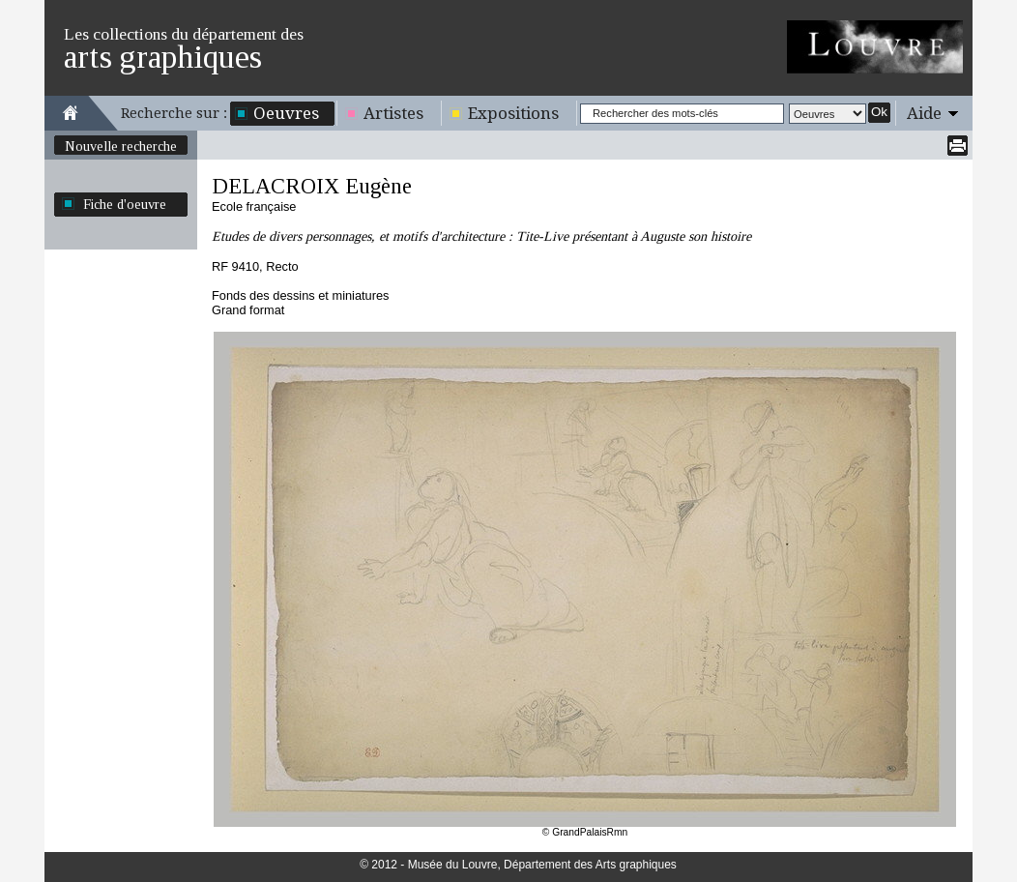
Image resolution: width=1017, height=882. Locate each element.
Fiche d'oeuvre (124, 204)
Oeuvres (286, 113)
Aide (924, 113)
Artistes (393, 113)
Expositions (513, 113)
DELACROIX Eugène (312, 186)
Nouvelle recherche (121, 146)
